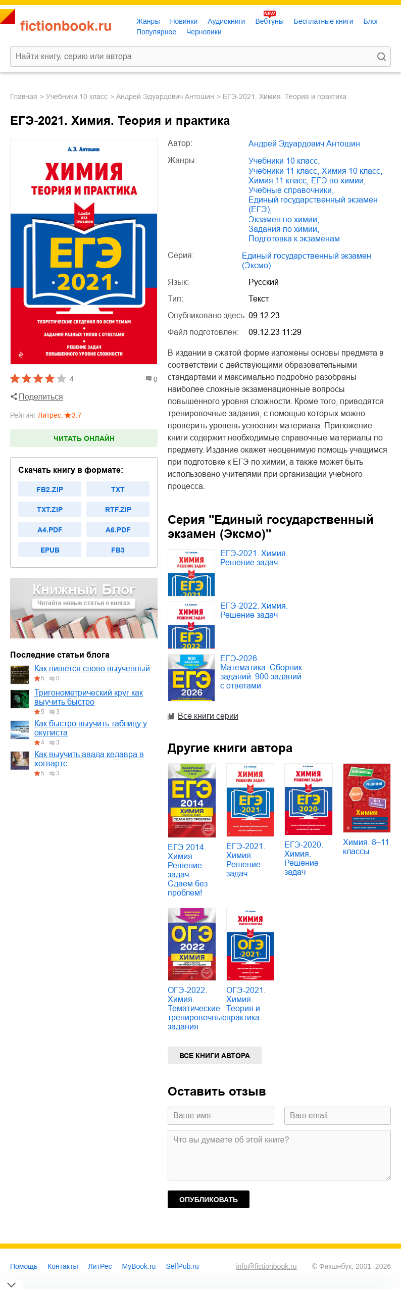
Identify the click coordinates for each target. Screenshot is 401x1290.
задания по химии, (283, 229)
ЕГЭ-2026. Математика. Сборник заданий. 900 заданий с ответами (261, 672)
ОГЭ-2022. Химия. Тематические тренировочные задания (197, 1008)
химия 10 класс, (352, 171)
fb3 (118, 550)
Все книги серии (208, 716)
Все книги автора (214, 1056)
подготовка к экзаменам (294, 238)
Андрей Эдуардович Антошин (165, 96)
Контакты (62, 1266)
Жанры (148, 21)
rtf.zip (118, 510)
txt (118, 489)
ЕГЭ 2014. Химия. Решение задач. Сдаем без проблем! (188, 870)
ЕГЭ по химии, (338, 180)
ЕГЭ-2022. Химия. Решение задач (254, 610)
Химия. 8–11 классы (366, 847)
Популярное (156, 32)
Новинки (183, 21)
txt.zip (50, 510)
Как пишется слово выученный (92, 668)
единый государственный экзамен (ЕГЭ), (313, 204)
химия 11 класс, (278, 180)
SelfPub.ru (182, 1266)
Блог (370, 21)
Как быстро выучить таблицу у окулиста (90, 728)
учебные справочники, (291, 190)
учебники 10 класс (77, 96)
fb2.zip (49, 489)
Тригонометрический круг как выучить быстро (88, 697)
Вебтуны (269, 21)
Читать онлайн (84, 438)
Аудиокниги (226, 21)
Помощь (23, 1266)
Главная (23, 96)
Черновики (204, 32)
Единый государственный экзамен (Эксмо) (306, 261)
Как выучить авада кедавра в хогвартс (89, 759)
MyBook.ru (139, 1266)
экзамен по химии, (283, 219)
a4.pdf (50, 530)
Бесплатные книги (324, 21)
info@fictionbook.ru (266, 1266)
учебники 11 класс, (283, 171)
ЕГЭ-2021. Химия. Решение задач (254, 558)
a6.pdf (118, 530)
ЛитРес (100, 1266)
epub (50, 550)
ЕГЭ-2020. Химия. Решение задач (303, 858)
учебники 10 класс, (284, 161)
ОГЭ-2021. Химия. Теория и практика (246, 1004)
